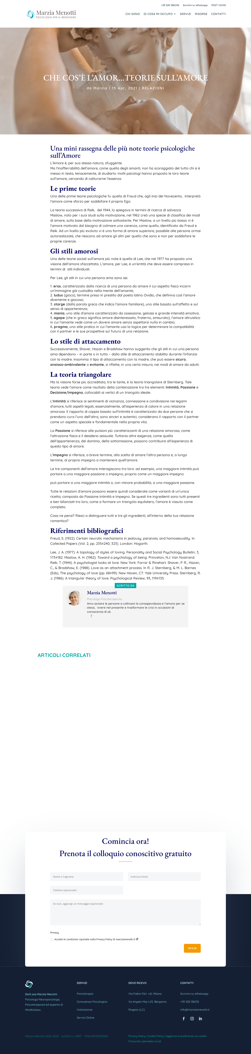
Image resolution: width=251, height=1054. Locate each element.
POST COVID (218, 5)
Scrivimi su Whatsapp (195, 5)
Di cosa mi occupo (158, 14)
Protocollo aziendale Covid (144, 1041)
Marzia (100, 88)
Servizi (185, 14)
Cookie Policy (155, 1036)
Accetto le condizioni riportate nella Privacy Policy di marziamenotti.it (94, 939)
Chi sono (132, 14)
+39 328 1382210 (170, 5)
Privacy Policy (136, 1036)
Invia (192, 948)
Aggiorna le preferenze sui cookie (186, 1036)
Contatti (218, 14)
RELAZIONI (153, 88)
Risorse (201, 14)
